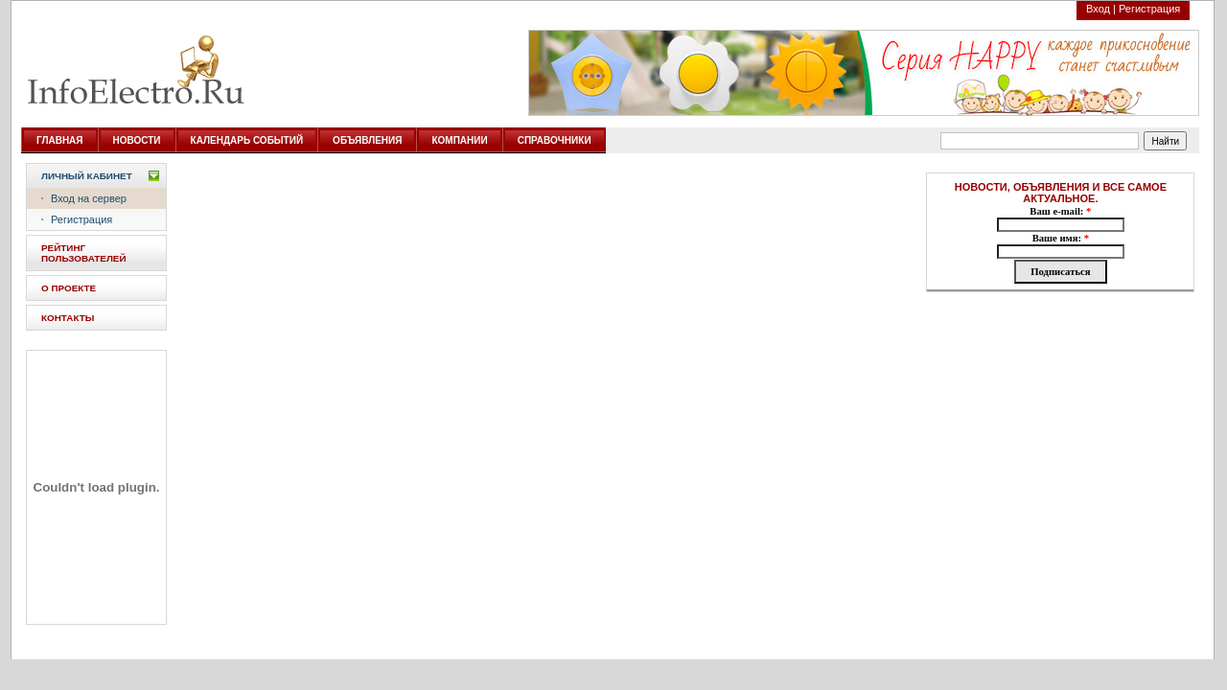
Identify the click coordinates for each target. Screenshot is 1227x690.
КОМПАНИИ (459, 140)
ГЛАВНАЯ (59, 140)
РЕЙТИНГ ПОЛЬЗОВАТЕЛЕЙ (84, 253)
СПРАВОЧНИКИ (554, 140)
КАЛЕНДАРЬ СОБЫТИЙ (247, 140)
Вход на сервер (89, 198)
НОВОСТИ (137, 140)
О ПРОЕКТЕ (68, 288)
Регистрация (1149, 8)
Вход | (1101, 8)
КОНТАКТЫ (67, 317)
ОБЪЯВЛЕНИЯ (367, 140)
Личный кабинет (86, 176)
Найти (1166, 141)
